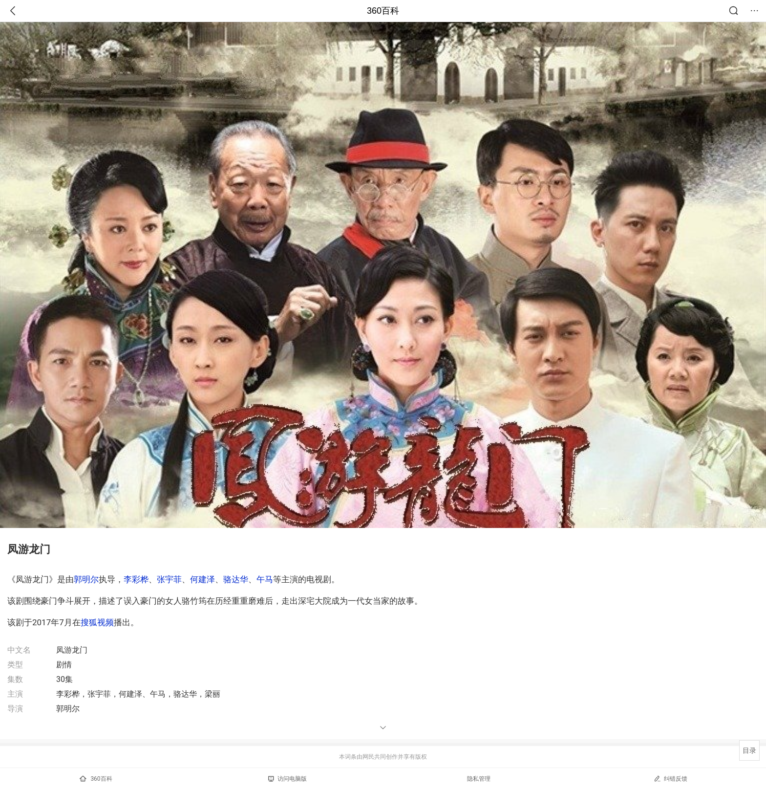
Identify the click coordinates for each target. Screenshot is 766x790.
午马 (264, 579)
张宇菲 (169, 579)
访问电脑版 (287, 778)
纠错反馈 (670, 778)
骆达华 (235, 579)
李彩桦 (136, 579)
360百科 (383, 11)
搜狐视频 (97, 622)
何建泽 (202, 579)
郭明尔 (86, 579)
